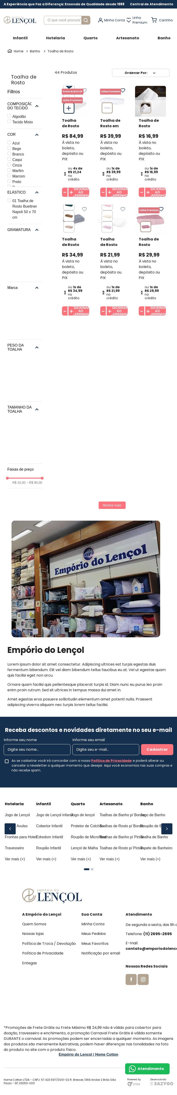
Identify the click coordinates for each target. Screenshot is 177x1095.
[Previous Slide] (10, 828)
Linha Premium (140, 20)
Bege (16, 149)
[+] (71, 192)
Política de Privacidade (111, 760)
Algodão (19, 117)
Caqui (17, 160)
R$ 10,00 (18, 482)
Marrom (18, 176)
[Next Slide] (166, 828)
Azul (16, 143)
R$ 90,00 (34, 482)
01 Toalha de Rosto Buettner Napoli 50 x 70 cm (24, 209)
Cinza (17, 165)
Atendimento (151, 1068)
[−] (65, 192)
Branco (18, 154)
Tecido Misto (22, 122)
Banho (35, 51)
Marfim (18, 171)
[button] (151, 4)
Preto (16, 182)
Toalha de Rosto (60, 51)
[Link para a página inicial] (15, 51)
